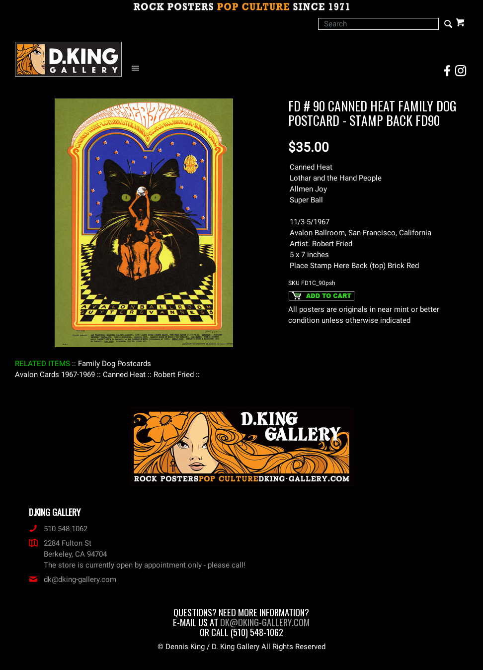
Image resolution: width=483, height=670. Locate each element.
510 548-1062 (58, 528)
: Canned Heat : (124, 374)
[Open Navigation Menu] (138, 68)
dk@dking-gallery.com (72, 579)
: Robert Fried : (174, 374)
